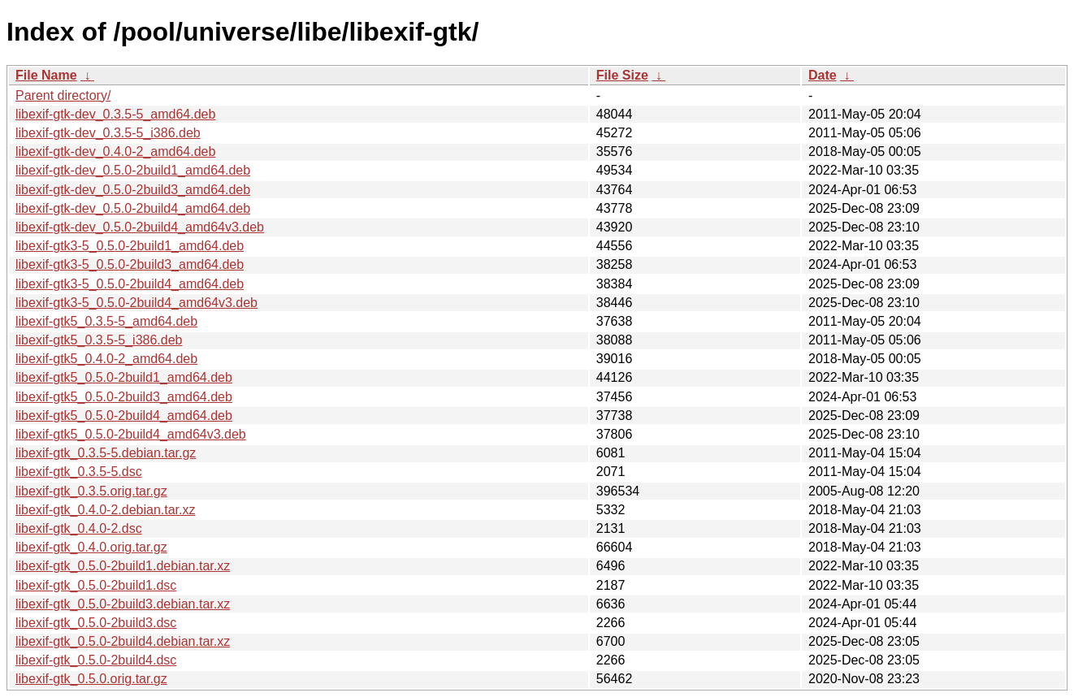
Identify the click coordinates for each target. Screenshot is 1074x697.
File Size (622, 75)
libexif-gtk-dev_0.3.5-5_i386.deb (108, 133)
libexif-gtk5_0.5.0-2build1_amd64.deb (123, 377)
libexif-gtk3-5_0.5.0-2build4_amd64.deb (129, 284)
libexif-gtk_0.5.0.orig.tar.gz (91, 679)
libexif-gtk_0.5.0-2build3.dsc (95, 623)
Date (822, 75)
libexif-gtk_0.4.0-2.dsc (78, 528)
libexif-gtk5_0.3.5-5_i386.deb (98, 340)
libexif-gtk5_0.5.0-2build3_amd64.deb (123, 397)
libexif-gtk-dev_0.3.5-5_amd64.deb (115, 114)
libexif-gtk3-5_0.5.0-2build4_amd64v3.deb (136, 303)
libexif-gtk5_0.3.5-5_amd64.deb (106, 321)
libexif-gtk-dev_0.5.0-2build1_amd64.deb (132, 170)
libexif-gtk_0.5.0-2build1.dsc (95, 585)
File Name (46, 75)
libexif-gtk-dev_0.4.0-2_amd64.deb (115, 151)
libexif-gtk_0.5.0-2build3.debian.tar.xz (122, 604)
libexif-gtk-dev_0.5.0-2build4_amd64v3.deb (139, 227)
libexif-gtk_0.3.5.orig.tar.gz (91, 491)
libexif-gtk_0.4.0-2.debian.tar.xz (105, 510)
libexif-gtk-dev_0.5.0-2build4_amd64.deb (132, 208)
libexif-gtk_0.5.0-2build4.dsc (95, 660)
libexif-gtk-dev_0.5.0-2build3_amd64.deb (132, 190)
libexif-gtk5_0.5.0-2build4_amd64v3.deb (130, 434)
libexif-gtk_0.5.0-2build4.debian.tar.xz (122, 641)
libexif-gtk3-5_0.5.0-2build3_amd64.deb (129, 264)
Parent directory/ (62, 95)
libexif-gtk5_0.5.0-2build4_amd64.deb (123, 415)
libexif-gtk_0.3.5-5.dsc (78, 471)
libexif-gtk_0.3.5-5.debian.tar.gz (105, 453)
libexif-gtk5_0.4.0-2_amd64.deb (106, 359)
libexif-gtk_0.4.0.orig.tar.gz (91, 547)
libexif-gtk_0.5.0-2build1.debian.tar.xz (122, 566)
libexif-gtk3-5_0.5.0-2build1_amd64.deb (129, 246)
